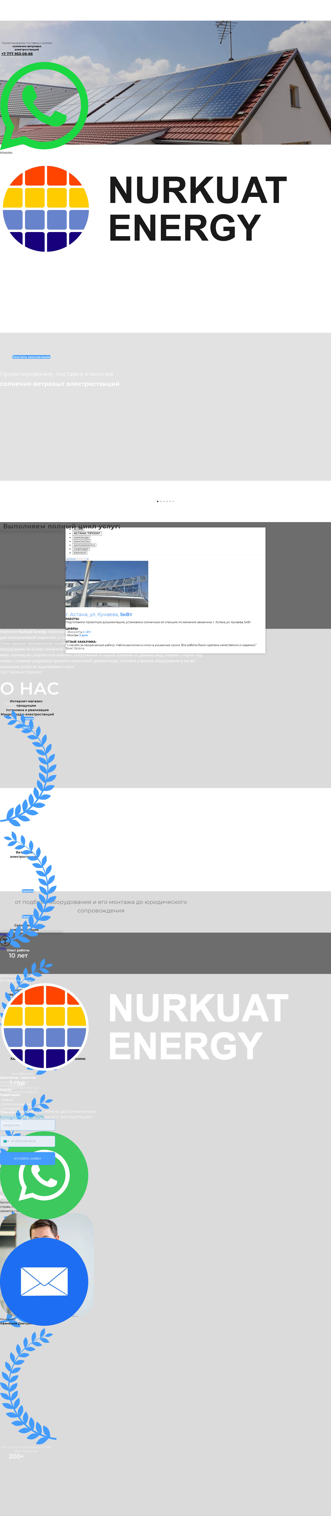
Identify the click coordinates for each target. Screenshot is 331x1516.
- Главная (6, 1388)
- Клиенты (7, 1401)
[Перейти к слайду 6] (173, 645)
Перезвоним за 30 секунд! (14, 1408)
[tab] (87, 677)
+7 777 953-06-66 (17, 54)
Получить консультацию (20, 140)
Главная (5, 129)
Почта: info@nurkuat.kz (22, 1362)
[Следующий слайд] (323, 562)
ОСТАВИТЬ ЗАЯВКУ (27, 1447)
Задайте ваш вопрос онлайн (15, 1405)
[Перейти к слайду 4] (167, 645)
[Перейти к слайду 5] (170, 645)
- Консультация (11, 1411)
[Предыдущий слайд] (7, 562)
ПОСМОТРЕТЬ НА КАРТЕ (13, 1510)
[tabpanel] (165, 751)
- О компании (10, 1397)
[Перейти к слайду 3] (164, 645)
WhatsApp (6, 152)
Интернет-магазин (18, 137)
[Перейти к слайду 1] (157, 645)
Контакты (10, 144)
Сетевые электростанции (20, 133)
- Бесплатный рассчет (16, 1392)
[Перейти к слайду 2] (161, 645)
